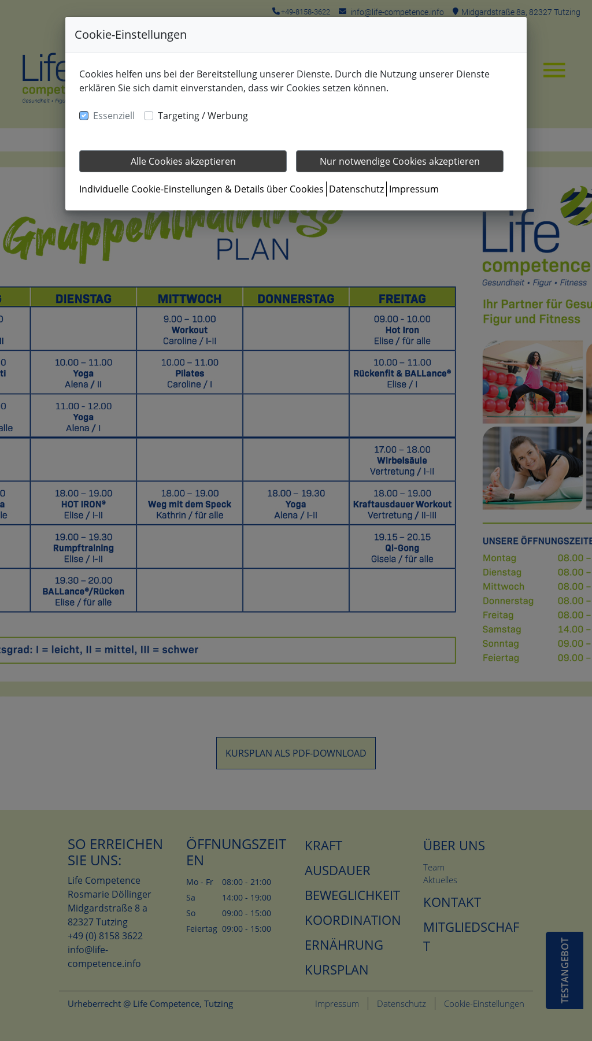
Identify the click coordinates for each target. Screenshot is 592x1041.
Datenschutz (356, 189)
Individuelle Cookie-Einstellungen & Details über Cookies (201, 189)
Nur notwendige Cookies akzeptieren (400, 161)
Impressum (414, 189)
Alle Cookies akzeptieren (183, 161)
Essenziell (114, 115)
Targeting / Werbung (203, 115)
